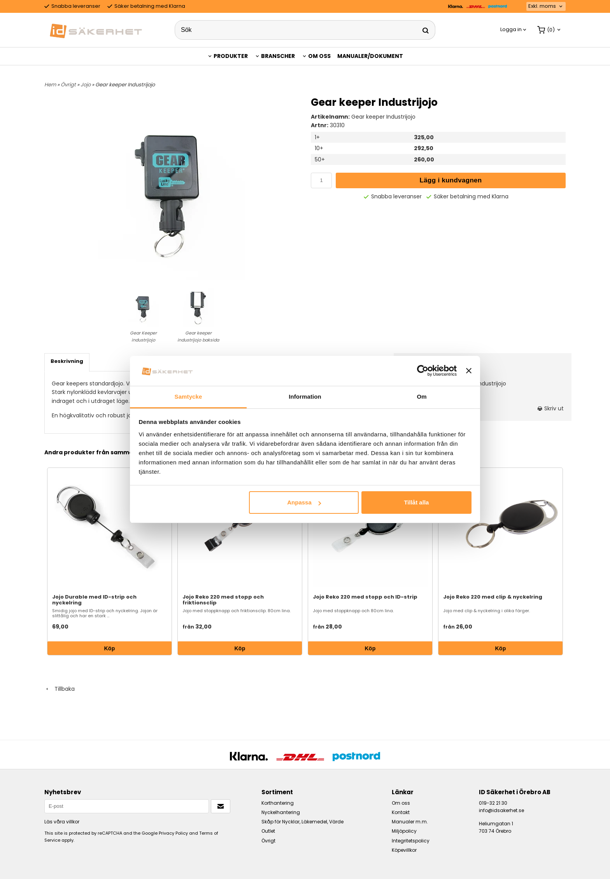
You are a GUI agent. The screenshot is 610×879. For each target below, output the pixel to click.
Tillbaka (59, 689)
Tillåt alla (416, 502)
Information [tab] (305, 396)
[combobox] (546, 6)
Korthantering (277, 803)
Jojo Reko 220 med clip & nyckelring (492, 597)
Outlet (268, 831)
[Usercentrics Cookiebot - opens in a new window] (423, 370)
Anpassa (304, 502)
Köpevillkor (404, 850)
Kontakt (401, 812)
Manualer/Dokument (370, 56)
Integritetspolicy (410, 840)
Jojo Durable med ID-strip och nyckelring (94, 599)
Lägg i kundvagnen (451, 180)
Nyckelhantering (280, 812)
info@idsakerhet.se (501, 810)
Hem (50, 84)
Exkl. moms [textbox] (542, 6)
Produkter (231, 56)
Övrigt (69, 84)
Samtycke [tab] (188, 396)
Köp (109, 648)
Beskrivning (67, 361)
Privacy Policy (173, 833)
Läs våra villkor (61, 821)
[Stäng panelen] (469, 370)
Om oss (319, 56)
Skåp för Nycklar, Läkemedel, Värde (302, 821)
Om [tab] (421, 396)
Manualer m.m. (410, 821)
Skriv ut (551, 408)
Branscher (278, 56)
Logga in (511, 29)
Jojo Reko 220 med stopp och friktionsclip (223, 599)
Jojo (86, 84)
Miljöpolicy (404, 831)
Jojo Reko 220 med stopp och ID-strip (365, 597)
